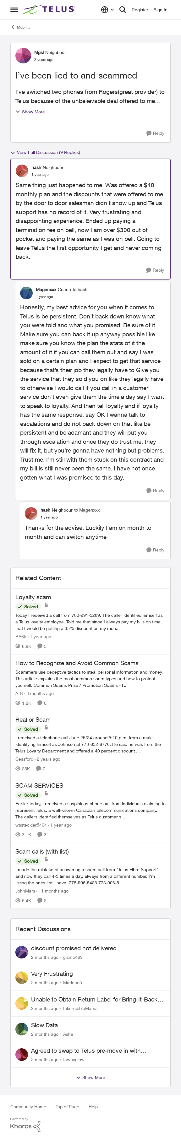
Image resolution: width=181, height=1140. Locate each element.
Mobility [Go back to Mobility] (20, 27)
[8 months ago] (39, 693)
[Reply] (155, 133)
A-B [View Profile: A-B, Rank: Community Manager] (19, 693)
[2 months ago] (44, 956)
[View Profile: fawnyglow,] (21, 1054)
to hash (80, 289)
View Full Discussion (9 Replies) (45, 152)
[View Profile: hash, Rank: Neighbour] (22, 171)
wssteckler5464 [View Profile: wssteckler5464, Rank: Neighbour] (31, 825)
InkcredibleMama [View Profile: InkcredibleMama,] (80, 1008)
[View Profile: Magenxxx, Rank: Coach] (26, 293)
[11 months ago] (52, 891)
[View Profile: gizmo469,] (21, 952)
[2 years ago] (47, 759)
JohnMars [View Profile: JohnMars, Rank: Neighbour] (25, 890)
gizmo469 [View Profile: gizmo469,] (73, 956)
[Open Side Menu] (14, 9)
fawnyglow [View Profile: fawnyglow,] (74, 1059)
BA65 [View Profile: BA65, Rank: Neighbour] (20, 636)
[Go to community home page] (50, 10)
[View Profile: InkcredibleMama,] (21, 1003)
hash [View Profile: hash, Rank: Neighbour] (36, 167)
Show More (30, 111)
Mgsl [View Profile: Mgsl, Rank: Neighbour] (39, 52)
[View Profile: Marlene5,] (21, 977)
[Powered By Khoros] (90, 1125)
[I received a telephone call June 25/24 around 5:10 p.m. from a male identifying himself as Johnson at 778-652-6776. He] (90, 744)
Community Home (28, 1106)
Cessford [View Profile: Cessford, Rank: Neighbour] (24, 759)
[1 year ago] (39, 636)
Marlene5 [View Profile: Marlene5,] (72, 982)
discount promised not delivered (74, 948)
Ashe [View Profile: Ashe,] (68, 1033)
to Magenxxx (87, 510)
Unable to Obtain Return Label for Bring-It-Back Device (94, 999)
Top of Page (67, 1106)
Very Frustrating (52, 973)
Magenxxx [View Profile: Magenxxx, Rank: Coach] (46, 289)
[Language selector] (107, 9)
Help (93, 1106)
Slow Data (44, 1025)
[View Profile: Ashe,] (21, 1029)
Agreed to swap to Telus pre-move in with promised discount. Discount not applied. (86, 1051)
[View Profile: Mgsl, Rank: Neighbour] (23, 55)
